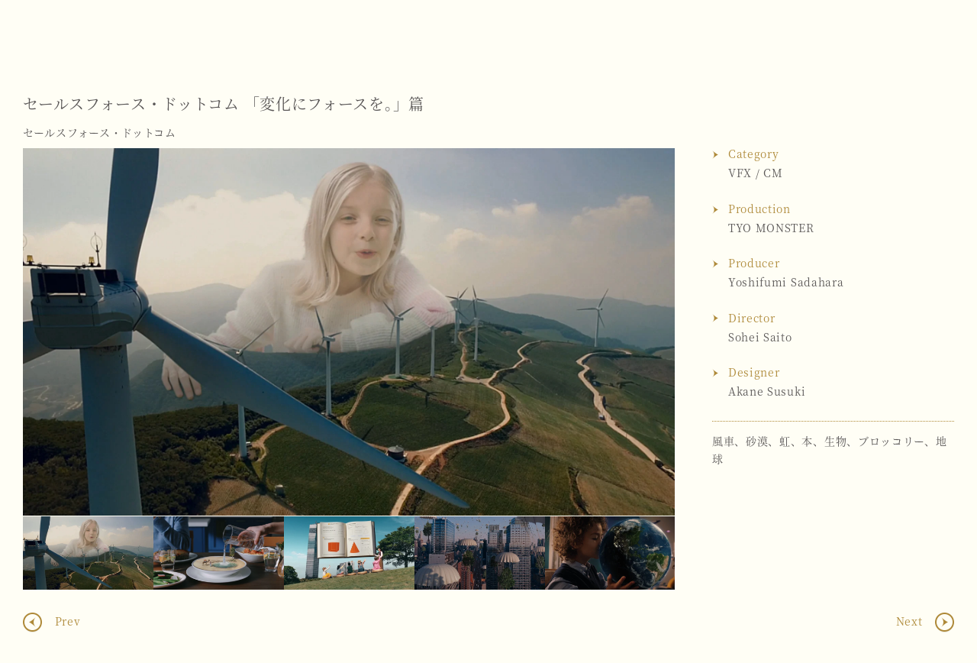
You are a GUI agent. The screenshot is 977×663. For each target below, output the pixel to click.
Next (648, 332)
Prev (66, 621)
